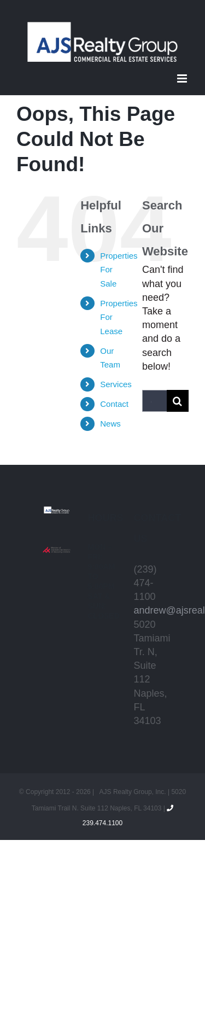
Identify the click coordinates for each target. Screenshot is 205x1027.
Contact (114, 404)
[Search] (178, 401)
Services (116, 384)
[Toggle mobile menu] (183, 78)
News (110, 423)
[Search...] (154, 401)
